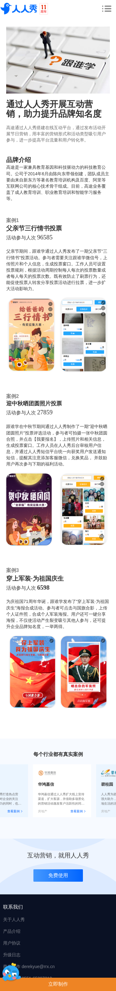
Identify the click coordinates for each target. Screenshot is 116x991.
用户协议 (11, 943)
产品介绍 (11, 931)
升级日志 (11, 954)
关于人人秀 (14, 919)
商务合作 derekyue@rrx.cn (29, 966)
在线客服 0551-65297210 (27, 978)
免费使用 (58, 875)
